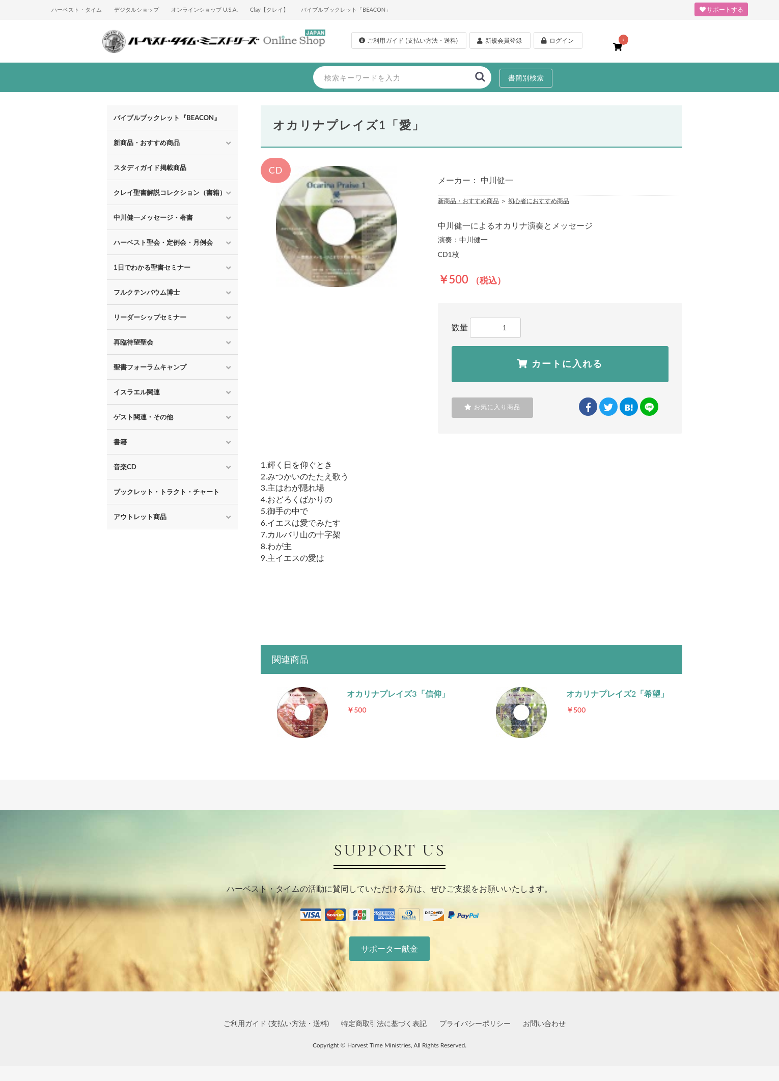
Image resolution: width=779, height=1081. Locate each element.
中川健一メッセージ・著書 (153, 217)
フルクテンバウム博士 (147, 292)
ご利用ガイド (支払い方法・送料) (276, 1023)
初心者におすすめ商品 (538, 201)
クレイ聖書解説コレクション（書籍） (170, 192)
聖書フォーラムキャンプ (150, 367)
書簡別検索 (526, 77)
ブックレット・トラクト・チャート (166, 492)
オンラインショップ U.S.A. (204, 9)
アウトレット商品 (140, 517)
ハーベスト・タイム (76, 9)
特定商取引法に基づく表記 (384, 1023)
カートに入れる (560, 364)
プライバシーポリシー (475, 1023)
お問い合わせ (544, 1023)
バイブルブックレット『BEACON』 (167, 117)
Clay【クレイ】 (269, 9)
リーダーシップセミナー (150, 317)
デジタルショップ (136, 9)
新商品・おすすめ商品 (147, 142)
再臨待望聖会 (133, 342)
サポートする (721, 9)
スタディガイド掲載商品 (150, 167)
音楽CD (125, 467)
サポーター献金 (389, 948)
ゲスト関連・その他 (143, 417)
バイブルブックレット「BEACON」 (346, 9)
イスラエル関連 (137, 392)
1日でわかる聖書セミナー (152, 267)
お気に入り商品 (492, 407)
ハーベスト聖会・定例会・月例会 (163, 242)
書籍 (120, 442)
